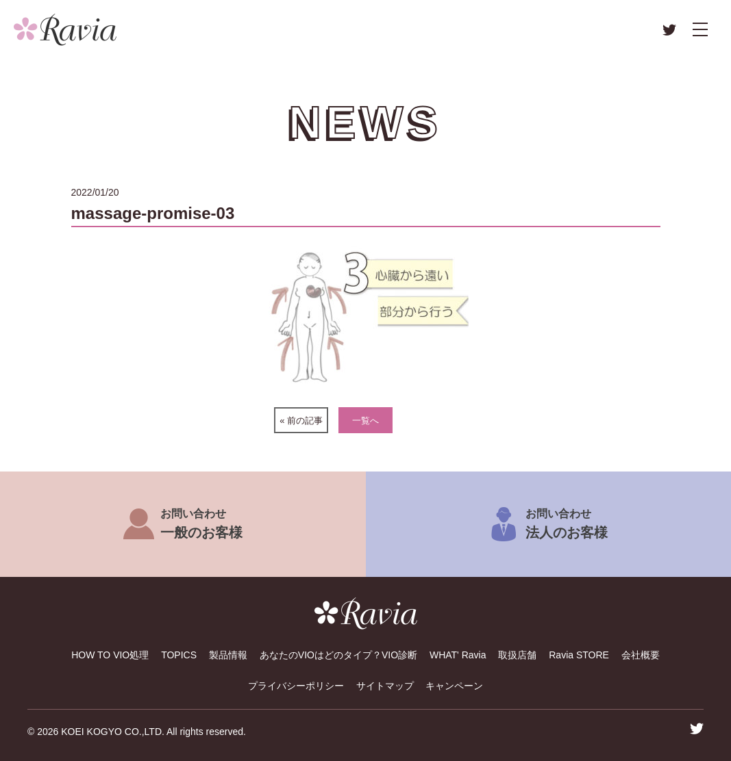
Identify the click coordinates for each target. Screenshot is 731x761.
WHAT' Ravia (458, 654)
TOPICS (179, 654)
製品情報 (228, 654)
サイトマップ (385, 685)
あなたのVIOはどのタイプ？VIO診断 (338, 654)
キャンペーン (454, 685)
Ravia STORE (579, 654)
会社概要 (640, 654)
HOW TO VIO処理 (110, 654)
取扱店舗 (517, 654)
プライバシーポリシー (296, 685)
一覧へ (365, 420)
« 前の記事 (301, 420)
